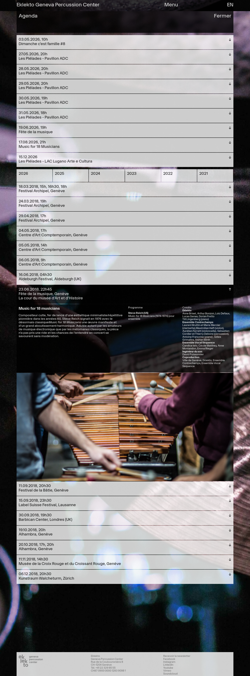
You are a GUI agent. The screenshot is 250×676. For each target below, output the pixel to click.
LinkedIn (168, 664)
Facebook (169, 659)
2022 (168, 173)
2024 (95, 173)
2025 (59, 173)
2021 (203, 173)
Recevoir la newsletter (176, 656)
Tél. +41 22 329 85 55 (103, 667)
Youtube (168, 667)
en (230, 4)
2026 (23, 173)
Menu (171, 4)
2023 (131, 173)
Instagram (169, 661)
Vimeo (167, 670)
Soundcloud (170, 673)
